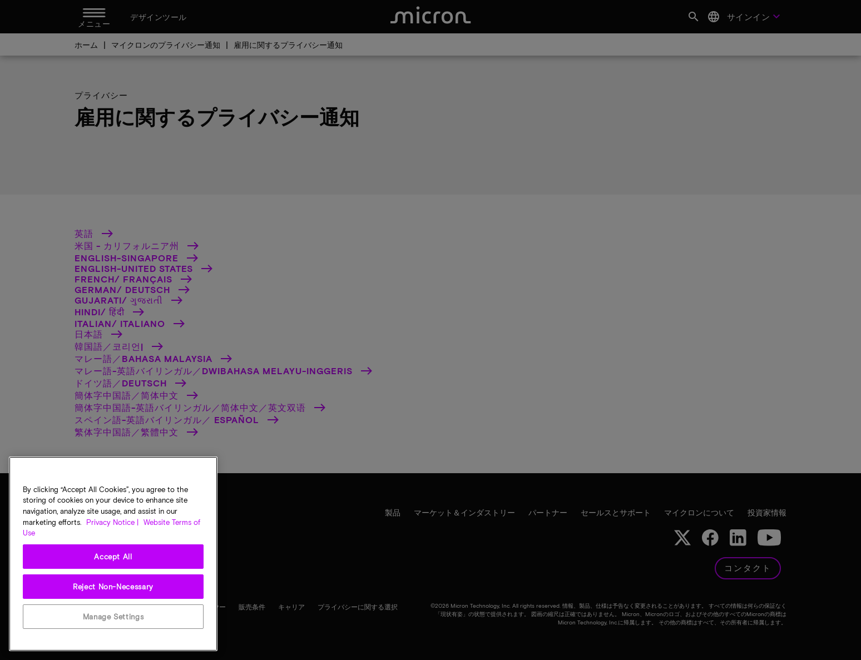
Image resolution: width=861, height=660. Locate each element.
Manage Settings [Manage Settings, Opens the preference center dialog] (113, 616)
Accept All (113, 556)
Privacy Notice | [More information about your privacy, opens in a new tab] (112, 522)
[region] (113, 553)
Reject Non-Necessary (113, 586)
